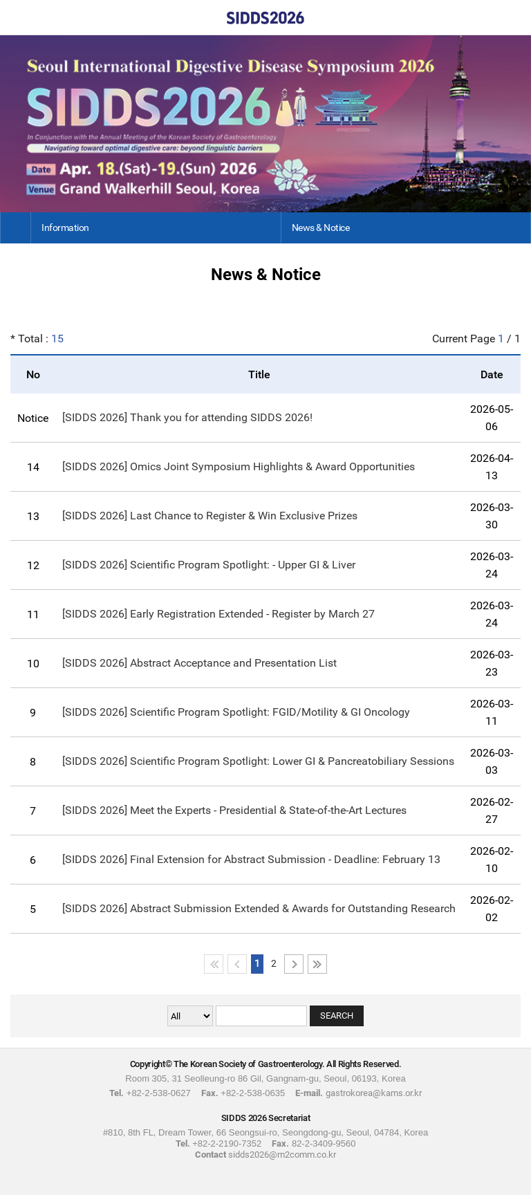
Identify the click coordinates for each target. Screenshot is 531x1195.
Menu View (513, 17)
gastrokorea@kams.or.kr (374, 1093)
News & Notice (321, 227)
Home (17, 17)
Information (65, 227)
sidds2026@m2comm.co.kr (282, 1154)
